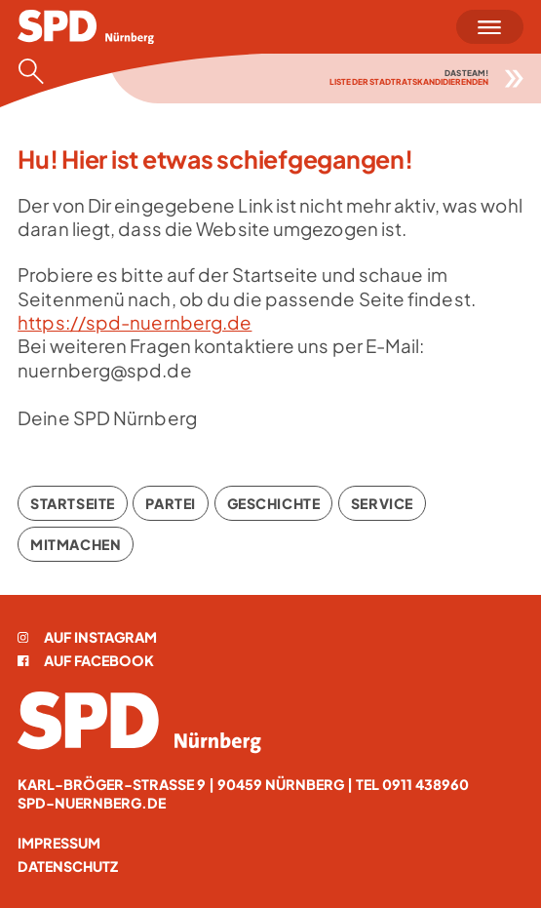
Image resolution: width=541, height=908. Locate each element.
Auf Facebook (86, 660)
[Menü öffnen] (489, 27)
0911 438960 (425, 784)
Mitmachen (75, 544)
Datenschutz (68, 866)
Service (382, 503)
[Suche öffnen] (37, 71)
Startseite (72, 503)
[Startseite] (86, 27)
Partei (170, 503)
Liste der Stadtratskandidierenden (408, 81)
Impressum (59, 842)
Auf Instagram (87, 637)
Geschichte (274, 503)
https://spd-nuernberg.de (134, 322)
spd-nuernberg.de (92, 802)
